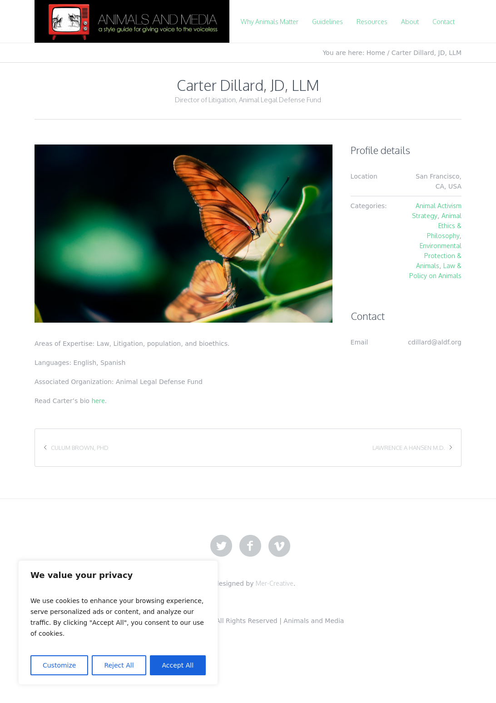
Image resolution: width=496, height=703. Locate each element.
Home (376, 52)
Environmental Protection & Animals (438, 255)
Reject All (119, 665)
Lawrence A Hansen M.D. (408, 447)
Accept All (178, 665)
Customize (59, 665)
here (98, 400)
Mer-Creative (274, 583)
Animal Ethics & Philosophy (444, 225)
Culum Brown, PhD (80, 447)
